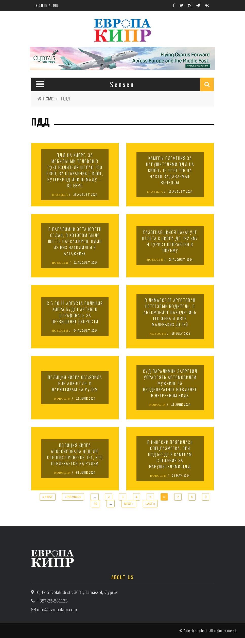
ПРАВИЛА (60, 195)
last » (150, 504)
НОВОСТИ (60, 263)
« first (47, 497)
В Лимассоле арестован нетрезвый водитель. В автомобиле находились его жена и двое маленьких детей (170, 312)
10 (95, 504)
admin (203, 630)
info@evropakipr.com (57, 609)
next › (128, 504)
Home (48, 99)
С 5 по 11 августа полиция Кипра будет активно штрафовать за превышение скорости (75, 312)
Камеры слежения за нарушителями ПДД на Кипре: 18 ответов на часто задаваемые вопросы (170, 170)
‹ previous (73, 497)
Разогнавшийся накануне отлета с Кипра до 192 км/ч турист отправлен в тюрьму (170, 241)
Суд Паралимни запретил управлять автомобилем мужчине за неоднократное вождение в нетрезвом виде (170, 383)
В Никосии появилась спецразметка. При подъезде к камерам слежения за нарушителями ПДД (170, 454)
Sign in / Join (47, 5)
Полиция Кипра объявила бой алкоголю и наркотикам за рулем (75, 383)
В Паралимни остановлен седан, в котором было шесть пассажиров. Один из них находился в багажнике (75, 241)
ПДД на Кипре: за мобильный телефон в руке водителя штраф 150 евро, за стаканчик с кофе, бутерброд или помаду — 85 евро (75, 170)
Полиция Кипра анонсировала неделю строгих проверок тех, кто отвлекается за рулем (75, 454)
